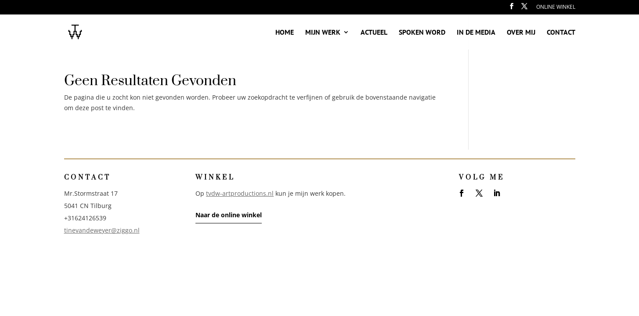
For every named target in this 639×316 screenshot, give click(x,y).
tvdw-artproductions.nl (240, 193)
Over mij (521, 32)
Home (284, 32)
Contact (561, 32)
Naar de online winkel (228, 215)
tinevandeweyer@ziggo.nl (102, 230)
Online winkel (555, 7)
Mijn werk (322, 32)
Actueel (374, 32)
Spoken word (422, 32)
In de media (476, 32)
